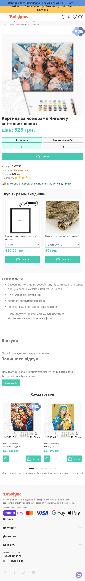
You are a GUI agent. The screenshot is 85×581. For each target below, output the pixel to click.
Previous (5, 74)
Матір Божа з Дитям (12, 445)
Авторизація (11, 383)
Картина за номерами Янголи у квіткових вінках (24, 24)
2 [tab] (37, 468)
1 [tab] (31, 468)
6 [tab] (55, 468)
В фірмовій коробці (63, 140)
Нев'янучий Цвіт (51, 445)
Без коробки (22, 140)
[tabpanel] (22, 231)
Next (79, 74)
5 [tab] (50, 468)
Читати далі (77, 473)
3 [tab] (42, 468)
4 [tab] (46, 468)
